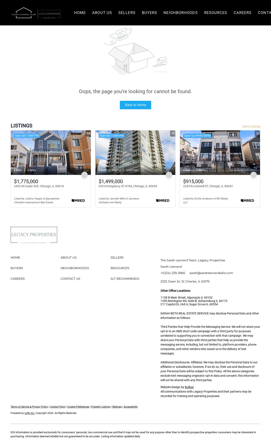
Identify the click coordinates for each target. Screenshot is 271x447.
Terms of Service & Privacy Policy (29, 406)
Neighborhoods (180, 12)
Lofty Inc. (30, 413)
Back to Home (135, 105)
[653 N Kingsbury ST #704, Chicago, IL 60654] (135, 152)
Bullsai (189, 387)
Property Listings (100, 406)
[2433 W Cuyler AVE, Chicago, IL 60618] (51, 152)
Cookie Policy (57, 406)
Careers (243, 12)
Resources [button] (215, 12)
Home (80, 12)
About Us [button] (102, 12)
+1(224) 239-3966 (172, 273)
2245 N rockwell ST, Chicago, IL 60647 (208, 186)
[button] (36, 12)
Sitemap (117, 406)
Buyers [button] (149, 12)
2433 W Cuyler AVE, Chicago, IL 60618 (39, 186)
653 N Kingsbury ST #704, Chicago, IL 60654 (128, 186)
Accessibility (131, 406)
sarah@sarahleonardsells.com (211, 273)
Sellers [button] (127, 12)
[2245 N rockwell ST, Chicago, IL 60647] (220, 152)
